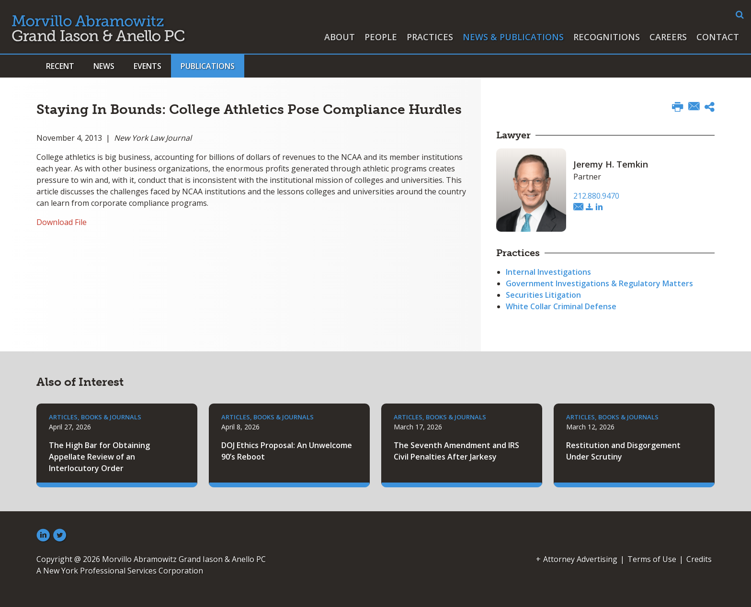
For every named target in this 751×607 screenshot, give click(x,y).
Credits (699, 559)
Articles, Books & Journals (95, 417)
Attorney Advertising (580, 559)
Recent (60, 66)
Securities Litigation (543, 295)
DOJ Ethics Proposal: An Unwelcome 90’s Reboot (286, 451)
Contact (717, 37)
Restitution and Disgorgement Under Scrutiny (623, 451)
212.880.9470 (596, 196)
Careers (668, 37)
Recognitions (606, 37)
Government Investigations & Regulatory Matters (599, 283)
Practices (430, 37)
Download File (61, 222)
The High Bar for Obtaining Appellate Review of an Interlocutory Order (99, 456)
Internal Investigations (548, 272)
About (339, 37)
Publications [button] (208, 66)
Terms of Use (651, 559)
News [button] (103, 66)
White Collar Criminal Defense (561, 306)
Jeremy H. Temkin (610, 164)
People (380, 37)
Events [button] (147, 66)
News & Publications (513, 37)
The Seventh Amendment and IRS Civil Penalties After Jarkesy (456, 451)
